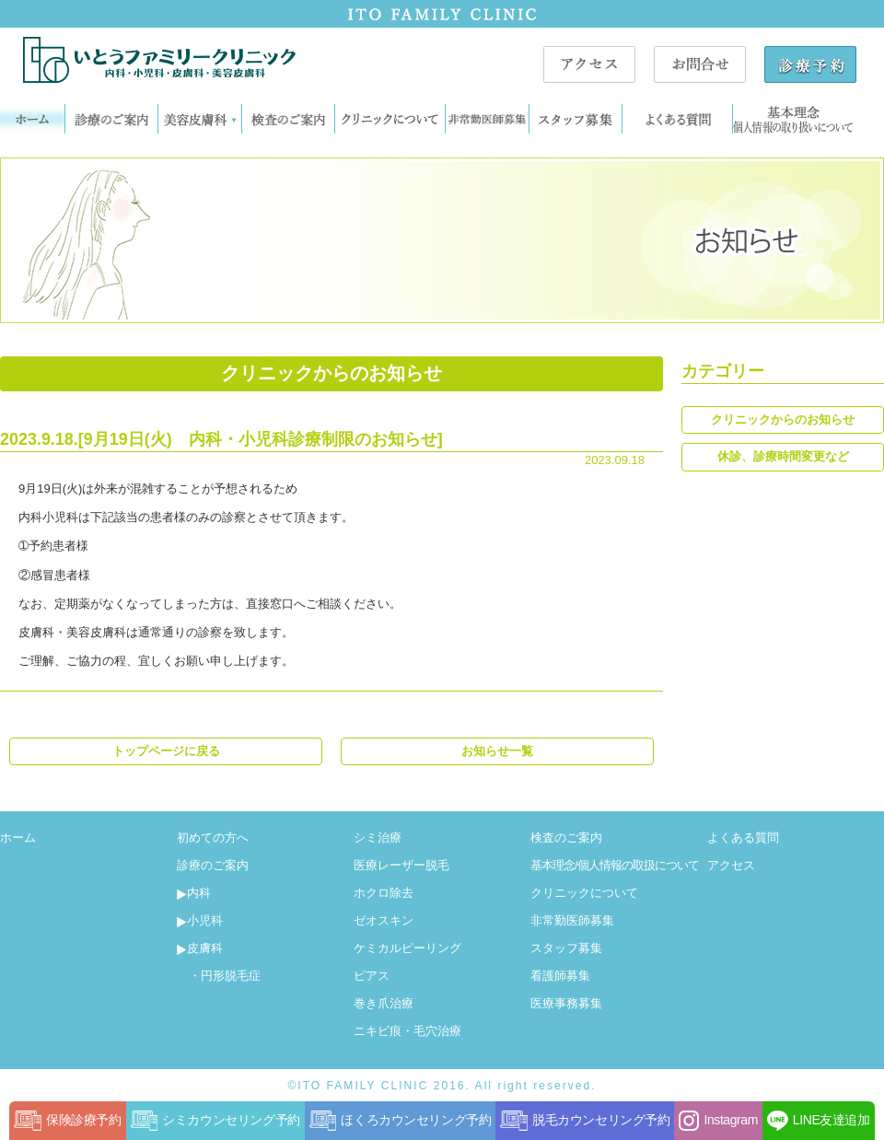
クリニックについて (584, 893)
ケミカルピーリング (407, 948)
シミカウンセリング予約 (215, 1121)
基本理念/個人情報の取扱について (614, 865)
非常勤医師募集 (572, 920)
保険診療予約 (67, 1121)
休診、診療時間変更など (783, 456)
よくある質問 (743, 837)
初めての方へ (213, 837)
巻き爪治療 (383, 1003)
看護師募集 (560, 976)
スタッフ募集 (566, 948)
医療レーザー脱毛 (401, 865)
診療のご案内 (213, 865)
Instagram (718, 1121)
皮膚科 (200, 948)
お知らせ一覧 (497, 751)
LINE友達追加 (818, 1121)
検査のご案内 (566, 837)
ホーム (18, 837)
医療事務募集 (566, 1003)
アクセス (731, 865)
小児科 (200, 920)
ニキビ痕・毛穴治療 (407, 1031)
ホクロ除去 (383, 893)
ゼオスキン (383, 920)
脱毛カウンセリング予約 (584, 1121)
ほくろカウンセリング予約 (400, 1121)
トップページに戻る (166, 751)
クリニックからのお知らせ (783, 419)
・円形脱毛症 (219, 976)
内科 (194, 893)
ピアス (372, 976)
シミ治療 (377, 837)
